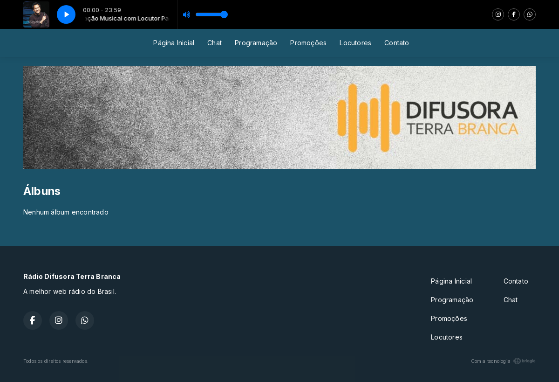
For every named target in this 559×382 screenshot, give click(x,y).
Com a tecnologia (503, 361)
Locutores (355, 43)
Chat (214, 43)
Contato (396, 43)
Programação (256, 43)
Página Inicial (173, 43)
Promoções (308, 43)
